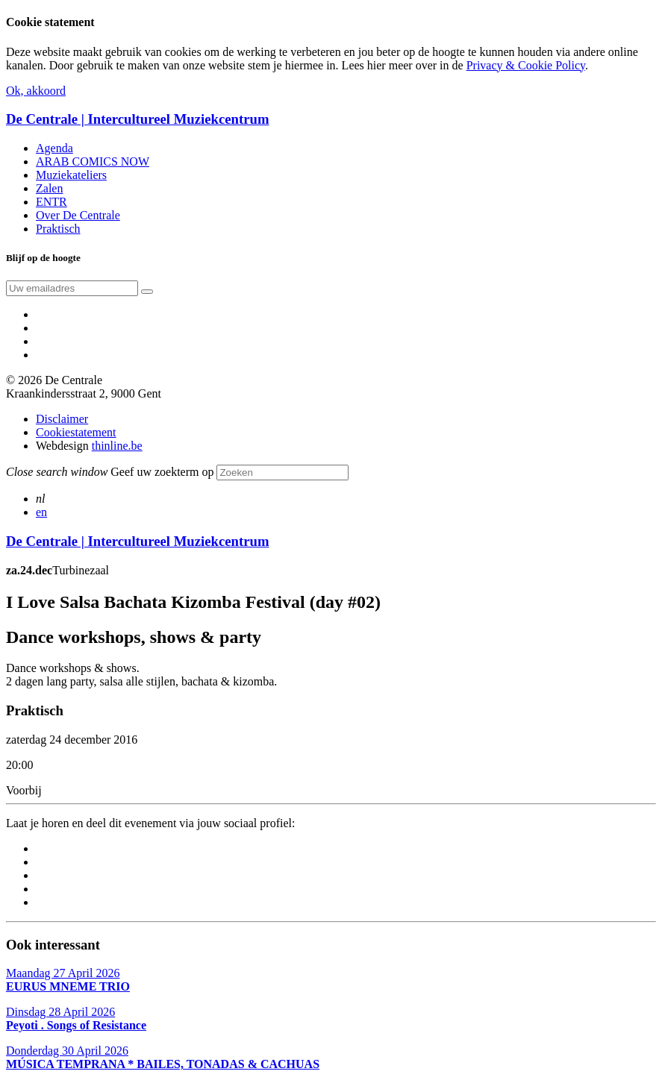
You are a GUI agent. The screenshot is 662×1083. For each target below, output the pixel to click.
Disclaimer (62, 418)
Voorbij (24, 790)
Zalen (49, 188)
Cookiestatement (76, 432)
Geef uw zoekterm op (161, 471)
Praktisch (58, 228)
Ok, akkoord (36, 90)
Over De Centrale (78, 215)
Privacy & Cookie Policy (525, 65)
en (41, 512)
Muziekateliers (71, 175)
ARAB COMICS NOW (92, 161)
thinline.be (117, 445)
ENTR (51, 201)
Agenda (54, 148)
